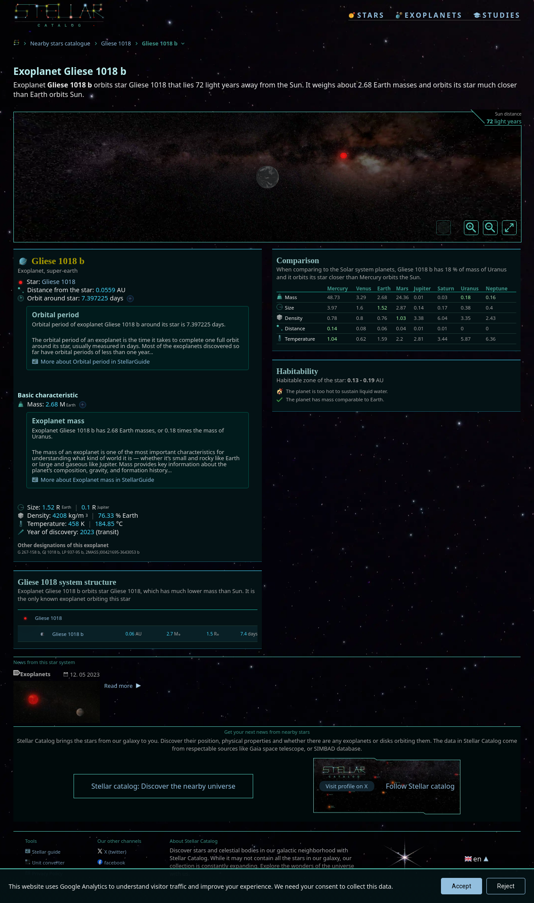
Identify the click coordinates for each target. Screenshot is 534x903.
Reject (506, 886)
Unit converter (45, 862)
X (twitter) (111, 851)
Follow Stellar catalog (420, 786)
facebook (111, 862)
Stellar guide (43, 851)
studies (497, 15)
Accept (461, 886)
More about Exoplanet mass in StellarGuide (93, 480)
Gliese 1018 (116, 43)
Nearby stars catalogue (60, 43)
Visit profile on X (347, 786)
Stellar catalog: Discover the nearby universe (163, 786)
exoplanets (429, 15)
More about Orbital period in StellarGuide (91, 361)
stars (366, 15)
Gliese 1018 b (68, 634)
